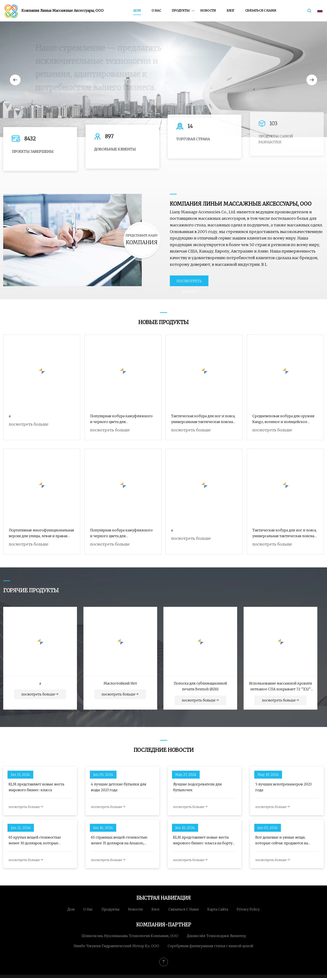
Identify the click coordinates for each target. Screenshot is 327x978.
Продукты (181, 10)
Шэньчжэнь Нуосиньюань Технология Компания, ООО (129, 936)
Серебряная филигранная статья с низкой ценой (210, 946)
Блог (230, 10)
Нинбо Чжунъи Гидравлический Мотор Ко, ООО (116, 946)
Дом (137, 10)
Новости (208, 10)
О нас (156, 10)
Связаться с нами (260, 10)
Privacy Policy (248, 909)
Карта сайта (217, 909)
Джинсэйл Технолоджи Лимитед (216, 936)
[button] (15, 80)
